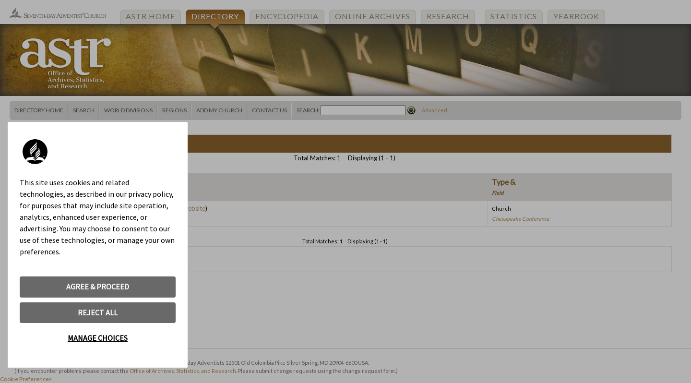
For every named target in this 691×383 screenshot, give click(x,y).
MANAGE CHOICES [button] (98, 338)
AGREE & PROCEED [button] (97, 286)
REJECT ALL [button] (98, 312)
